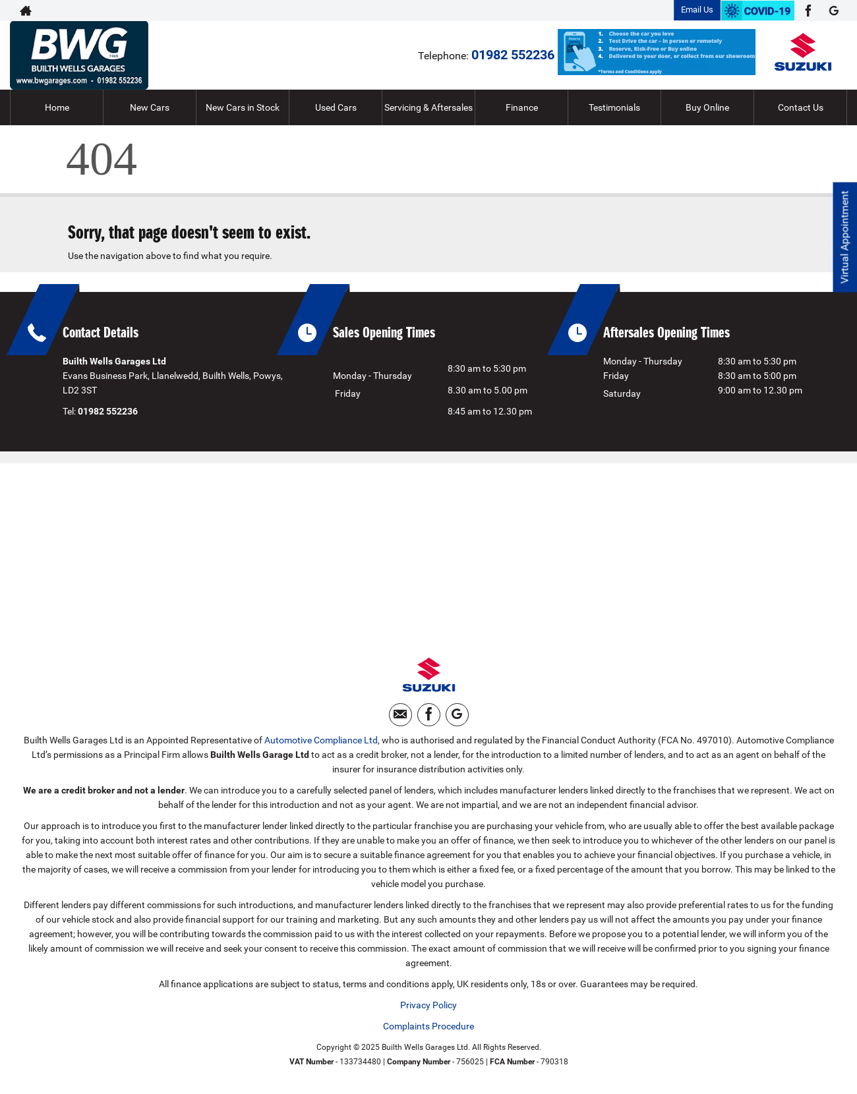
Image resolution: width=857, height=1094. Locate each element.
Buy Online (707, 107)
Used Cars (336, 107)
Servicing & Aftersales (428, 107)
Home (57, 107)
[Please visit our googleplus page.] (833, 10)
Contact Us (800, 107)
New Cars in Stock (243, 107)
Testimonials (614, 107)
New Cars (149, 107)
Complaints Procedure (428, 1027)
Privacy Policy (428, 1006)
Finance (522, 107)
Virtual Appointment (844, 237)
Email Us (697, 9)
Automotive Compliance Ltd (321, 741)
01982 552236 (512, 55)
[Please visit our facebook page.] (808, 10)
